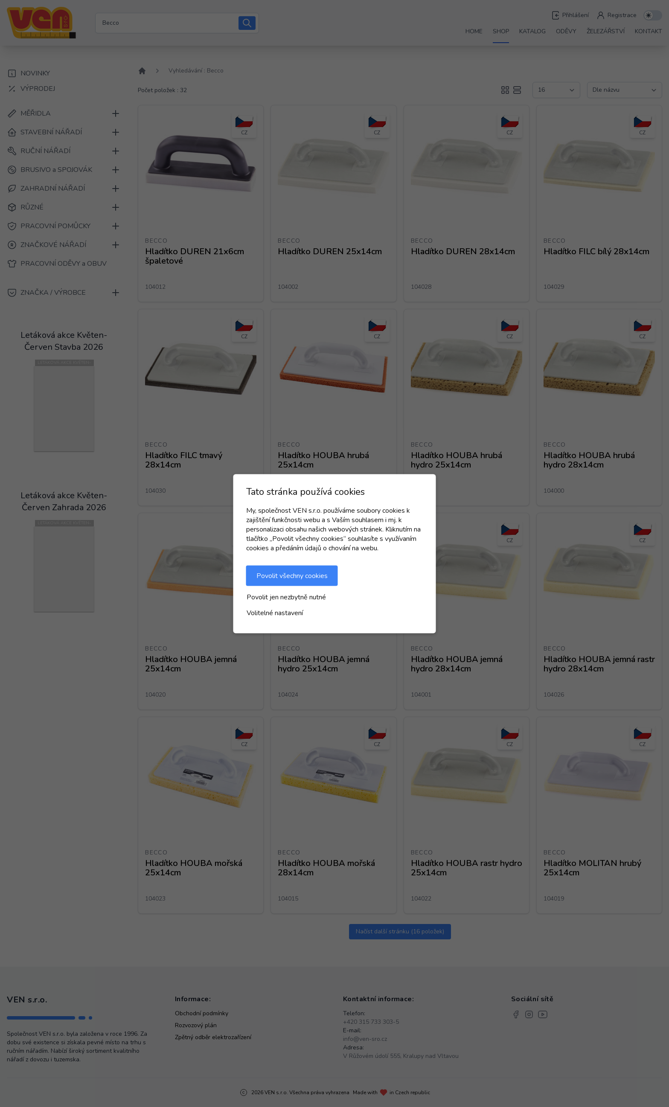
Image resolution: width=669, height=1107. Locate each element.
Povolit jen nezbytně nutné (286, 596)
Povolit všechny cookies (292, 575)
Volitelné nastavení (275, 612)
